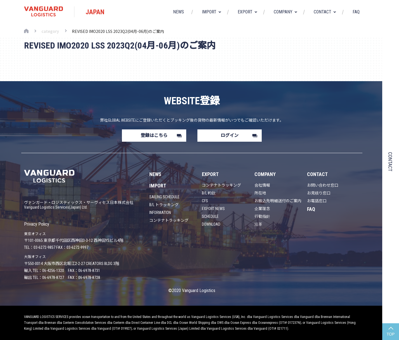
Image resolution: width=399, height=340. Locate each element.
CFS (205, 201)
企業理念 (262, 208)
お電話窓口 (317, 201)
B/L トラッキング (164, 204)
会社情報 (262, 185)
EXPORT (210, 174)
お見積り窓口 (318, 193)
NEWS (178, 12)
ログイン (230, 135)
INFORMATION (160, 212)
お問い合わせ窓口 (322, 185)
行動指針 (262, 216)
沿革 (258, 224)
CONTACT (317, 174)
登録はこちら (154, 135)
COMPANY (265, 174)
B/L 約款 (209, 193)
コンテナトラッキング (168, 220)
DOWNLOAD (211, 224)
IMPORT (157, 186)
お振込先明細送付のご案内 (277, 201)
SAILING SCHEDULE (164, 197)
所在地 (260, 193)
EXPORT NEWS (213, 208)
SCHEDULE (210, 216)
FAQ (356, 12)
